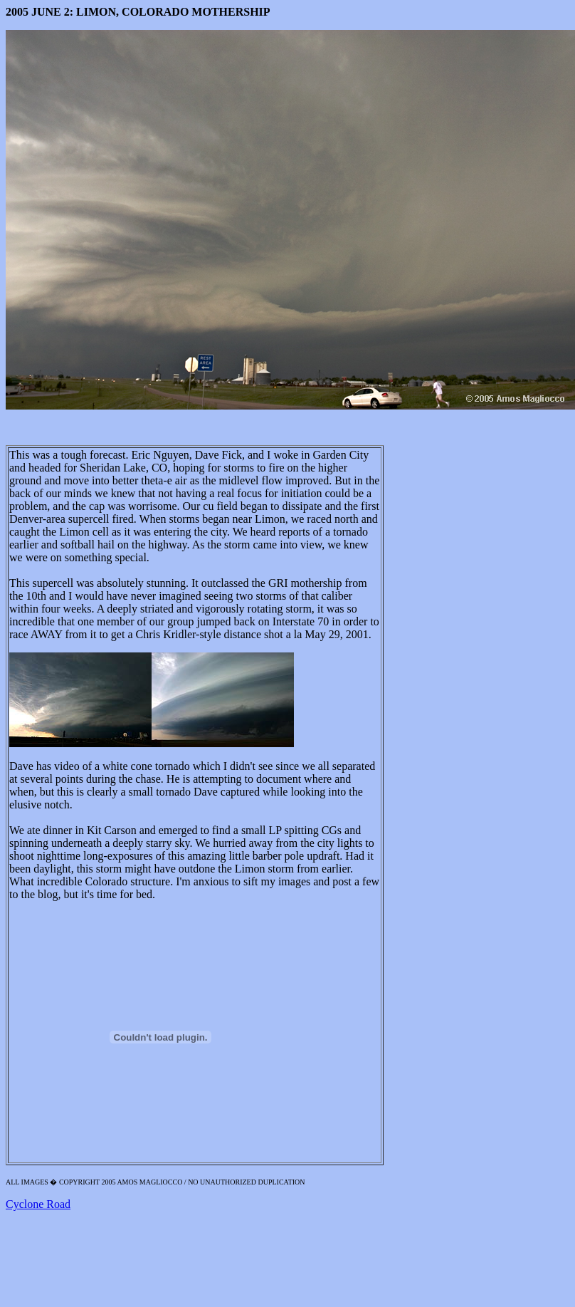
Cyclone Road (38, 1204)
